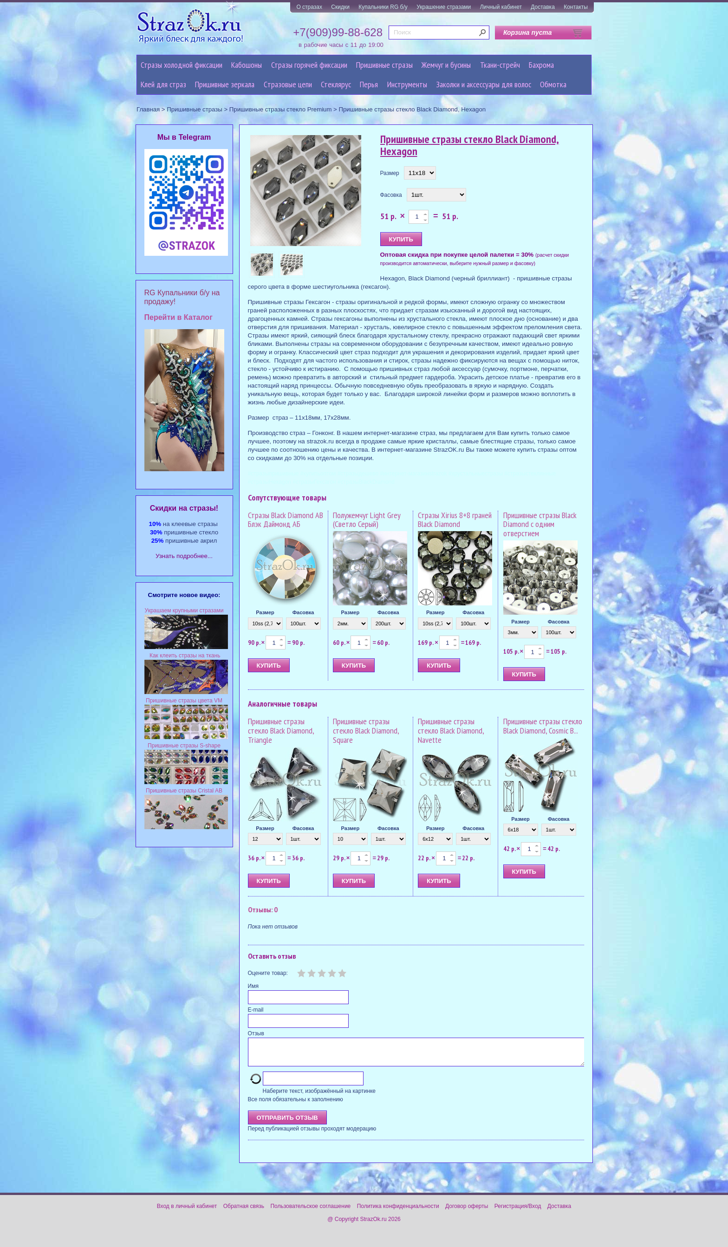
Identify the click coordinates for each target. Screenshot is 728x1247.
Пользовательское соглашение (310, 1211)
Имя (253, 986)
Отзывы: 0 (263, 909)
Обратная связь (243, 1211)
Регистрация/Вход (517, 1211)
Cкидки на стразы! (184, 508)
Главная (148, 109)
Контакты (576, 7)
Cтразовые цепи (288, 84)
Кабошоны (246, 64)
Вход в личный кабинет (187, 1211)
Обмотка (553, 84)
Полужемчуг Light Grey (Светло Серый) (366, 520)
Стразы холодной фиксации (181, 64)
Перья (369, 84)
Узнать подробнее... (184, 555)
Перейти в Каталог (178, 317)
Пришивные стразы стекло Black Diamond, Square (366, 730)
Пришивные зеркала (224, 84)
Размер (389, 173)
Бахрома (541, 64)
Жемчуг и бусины (446, 64)
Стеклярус (336, 84)
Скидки (340, 7)
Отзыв (256, 1033)
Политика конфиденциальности (398, 1211)
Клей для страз (163, 84)
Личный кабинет (501, 7)
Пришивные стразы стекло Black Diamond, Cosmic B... (542, 726)
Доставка (543, 7)
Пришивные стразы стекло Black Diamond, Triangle (281, 730)
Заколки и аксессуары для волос (483, 84)
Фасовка (391, 195)
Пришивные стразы (384, 64)
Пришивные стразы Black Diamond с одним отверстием (540, 524)
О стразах (309, 7)
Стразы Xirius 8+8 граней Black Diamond (455, 520)
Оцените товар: (268, 973)
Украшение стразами (443, 7)
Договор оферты (466, 1211)
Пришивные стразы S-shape (184, 745)
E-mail (256, 1010)
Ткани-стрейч (500, 64)
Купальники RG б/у (383, 7)
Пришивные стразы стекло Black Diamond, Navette (451, 730)
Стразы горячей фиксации (309, 64)
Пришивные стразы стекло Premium (280, 109)
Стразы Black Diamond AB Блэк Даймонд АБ (285, 520)
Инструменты (407, 84)
